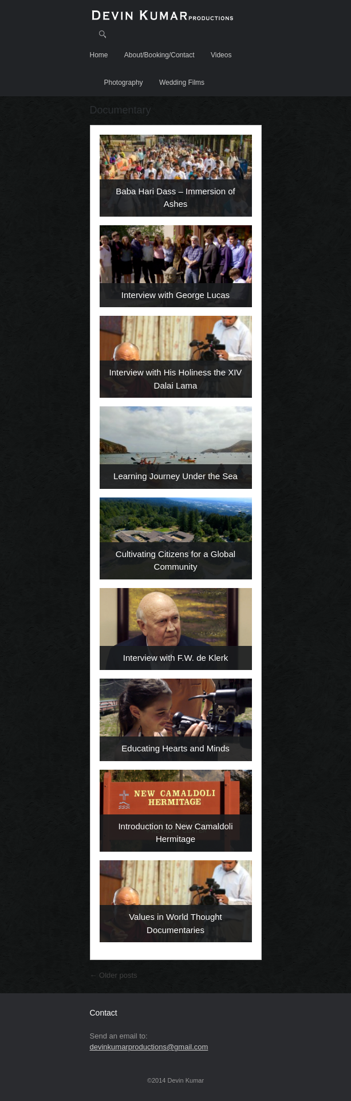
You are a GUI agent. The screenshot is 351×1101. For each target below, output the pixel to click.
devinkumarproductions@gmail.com (149, 1047)
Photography (123, 83)
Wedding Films (181, 83)
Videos (221, 55)
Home (99, 55)
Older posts (113, 975)
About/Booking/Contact (159, 55)
